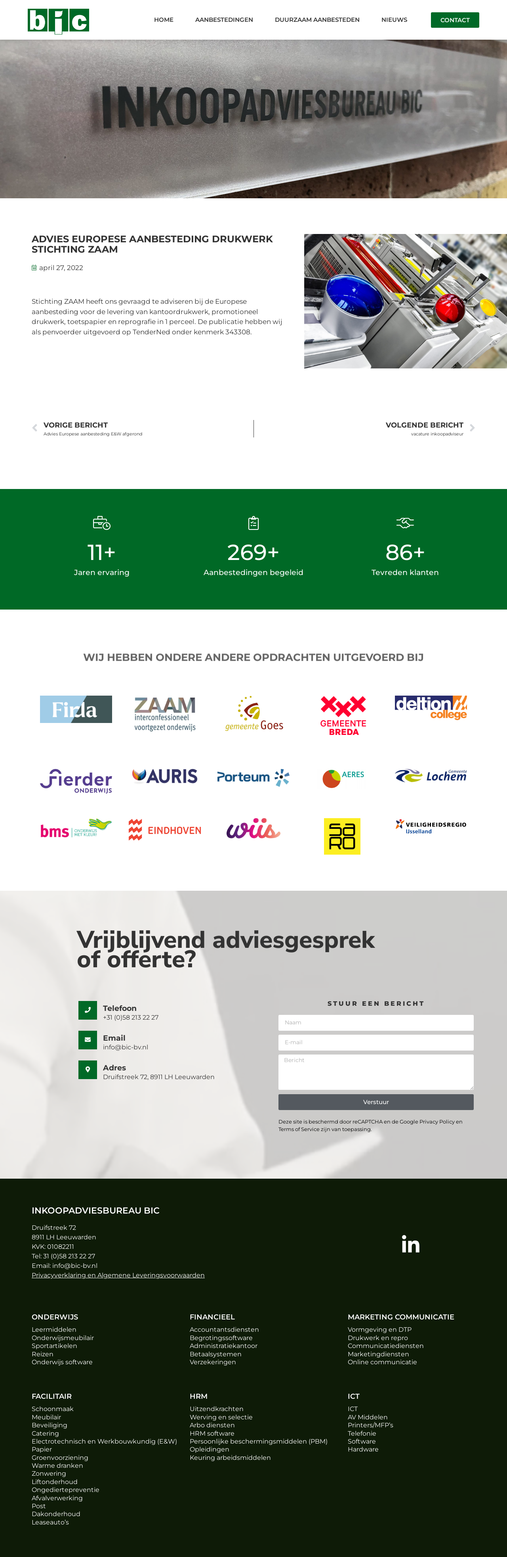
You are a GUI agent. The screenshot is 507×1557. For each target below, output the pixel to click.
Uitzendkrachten (217, 1409)
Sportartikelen (54, 1346)
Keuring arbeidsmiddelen (230, 1457)
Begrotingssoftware (221, 1338)
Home (163, 19)
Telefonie (362, 1433)
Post (39, 1506)
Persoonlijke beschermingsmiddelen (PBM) (259, 1441)
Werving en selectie (221, 1417)
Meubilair (46, 1417)
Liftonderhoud (55, 1482)
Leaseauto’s (50, 1522)
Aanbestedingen (224, 19)
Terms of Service (299, 1129)
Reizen (42, 1354)
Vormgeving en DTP (380, 1329)
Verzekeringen (213, 1362)
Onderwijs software (62, 1362)
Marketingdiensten (378, 1354)
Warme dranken (57, 1465)
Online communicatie (382, 1362)
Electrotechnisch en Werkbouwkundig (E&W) (104, 1441)
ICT (353, 1409)
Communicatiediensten (386, 1346)
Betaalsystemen (216, 1354)
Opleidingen (209, 1449)
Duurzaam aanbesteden (317, 19)
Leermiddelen (54, 1329)
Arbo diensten (212, 1425)
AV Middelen (368, 1417)
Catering (45, 1433)
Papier (42, 1449)
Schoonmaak (53, 1409)
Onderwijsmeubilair (63, 1338)
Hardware (363, 1449)
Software (362, 1441)
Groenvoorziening (60, 1457)
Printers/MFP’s (370, 1425)
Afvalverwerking (57, 1498)
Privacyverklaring (59, 1275)
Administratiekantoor (223, 1346)
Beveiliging (49, 1425)
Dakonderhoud (56, 1514)
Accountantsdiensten (224, 1329)
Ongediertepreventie (65, 1490)
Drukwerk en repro (378, 1338)
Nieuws (394, 19)
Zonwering (49, 1473)
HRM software (212, 1433)
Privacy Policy (436, 1121)
